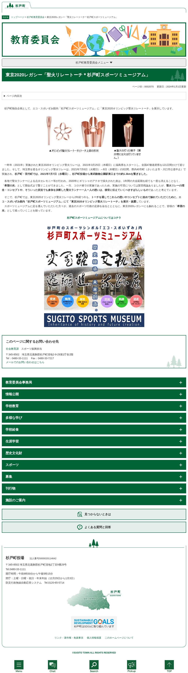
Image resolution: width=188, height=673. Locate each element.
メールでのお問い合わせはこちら (25, 362)
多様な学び (14, 418)
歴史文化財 (14, 453)
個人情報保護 (94, 637)
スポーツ (12, 465)
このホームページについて (119, 637)
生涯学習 (12, 441)
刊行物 (10, 488)
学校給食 (12, 429)
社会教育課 (12, 348)
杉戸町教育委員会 (35, 17)
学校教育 (12, 406)
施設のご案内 (15, 500)
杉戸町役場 (15, 558)
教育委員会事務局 (19, 382)
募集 (9, 476)
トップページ (17, 17)
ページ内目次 (14, 95)
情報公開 (12, 394)
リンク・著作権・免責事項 (69, 637)
